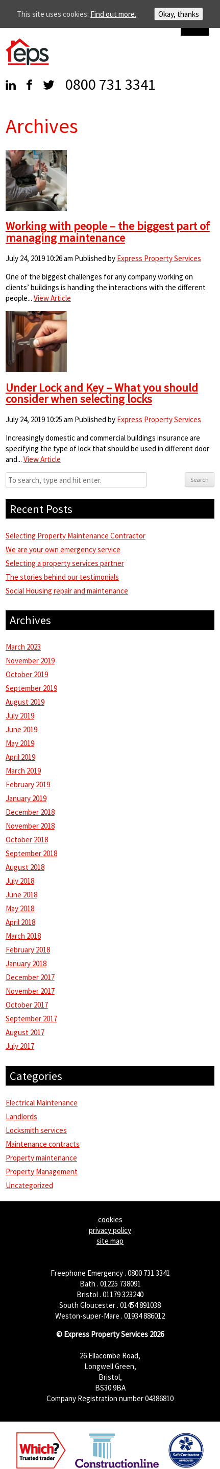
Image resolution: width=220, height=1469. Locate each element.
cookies (110, 1219)
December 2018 (30, 812)
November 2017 (30, 991)
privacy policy (110, 1230)
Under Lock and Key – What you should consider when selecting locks (102, 393)
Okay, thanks (178, 14)
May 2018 (20, 908)
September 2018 (31, 853)
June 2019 (21, 729)
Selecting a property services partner (65, 563)
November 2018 (30, 826)
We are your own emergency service (63, 549)
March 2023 (23, 647)
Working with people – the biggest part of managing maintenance (108, 232)
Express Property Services (159, 258)
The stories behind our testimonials (62, 577)
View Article (52, 298)
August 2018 (25, 867)
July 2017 (20, 1046)
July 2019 (20, 715)
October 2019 (27, 674)
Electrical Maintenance (42, 1102)
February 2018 (28, 950)
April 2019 (20, 757)
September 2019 (31, 688)
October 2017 (27, 1005)
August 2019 (25, 702)
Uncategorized (29, 1185)
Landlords (21, 1116)
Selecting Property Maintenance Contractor (75, 535)
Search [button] (199, 479)
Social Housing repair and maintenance (67, 591)
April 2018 (20, 922)
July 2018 (20, 881)
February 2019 (28, 784)
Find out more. (113, 14)
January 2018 (26, 963)
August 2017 (25, 1032)
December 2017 (30, 977)
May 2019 (20, 743)
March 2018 (23, 936)
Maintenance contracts (43, 1144)
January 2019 (26, 798)
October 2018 (27, 839)
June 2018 (21, 894)
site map (110, 1241)
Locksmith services (36, 1130)
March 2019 (23, 771)
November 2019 (30, 660)
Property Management (42, 1171)
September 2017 (31, 1018)
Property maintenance (41, 1158)
